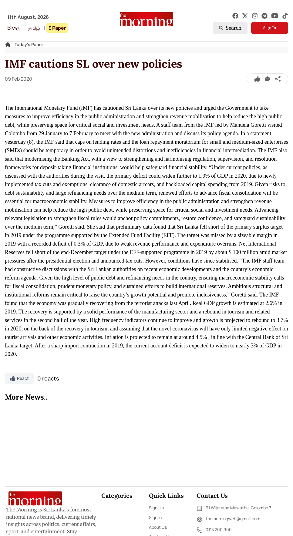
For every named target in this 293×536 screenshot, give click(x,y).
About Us (158, 527)
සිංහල (13, 28)
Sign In (269, 27)
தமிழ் (34, 28)
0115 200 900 (214, 530)
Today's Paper (29, 44)
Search (230, 28)
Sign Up (156, 508)
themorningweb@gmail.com (228, 519)
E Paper (57, 28)
